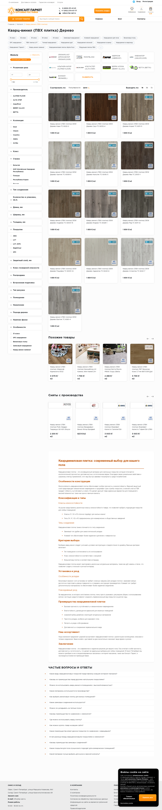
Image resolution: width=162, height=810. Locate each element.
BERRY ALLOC (19, 108)
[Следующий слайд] (152, 339)
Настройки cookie (126, 803)
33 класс (34, 38)
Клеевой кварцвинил (91, 38)
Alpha (15, 139)
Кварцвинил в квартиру (124, 42)
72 (151, 87)
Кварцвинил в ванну (104, 42)
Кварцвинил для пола (111, 38)
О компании (13, 2)
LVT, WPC (17, 244)
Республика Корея (20, 179)
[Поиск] (81, 19)
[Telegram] (134, 1)
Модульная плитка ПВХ (87, 47)
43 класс (56, 38)
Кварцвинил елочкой (84, 42)
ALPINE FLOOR (19, 96)
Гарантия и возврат (47, 2)
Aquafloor (17, 104)
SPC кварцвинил (15, 42)
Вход (138, 1)
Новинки (99, 19)
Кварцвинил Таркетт (17, 47)
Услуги (60, 2)
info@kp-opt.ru (20, 799)
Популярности (74, 87)
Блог (120, 19)
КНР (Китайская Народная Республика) (24, 170)
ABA (15, 236)
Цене (86, 87)
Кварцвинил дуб (67, 42)
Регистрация (148, 1)
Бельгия (16, 165)
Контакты (141, 19)
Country (16, 135)
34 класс (45, 38)
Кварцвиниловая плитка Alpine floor (61, 47)
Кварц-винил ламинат (36, 47)
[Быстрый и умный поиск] (61, 19)
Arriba (15, 143)
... (100, 47)
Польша (16, 175)
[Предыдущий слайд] (148, 339)
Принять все (148, 797)
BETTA (15, 112)
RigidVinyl (17, 248)
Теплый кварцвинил (49, 42)
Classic (15, 131)
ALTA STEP (17, 100)
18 (142, 87)
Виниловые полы (130, 38)
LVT (14, 240)
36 (147, 87)
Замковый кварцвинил (71, 38)
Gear (15, 127)
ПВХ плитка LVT (31, 42)
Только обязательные (129, 797)
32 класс (23, 38)
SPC (14, 252)
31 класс (12, 38)
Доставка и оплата (28, 2)
